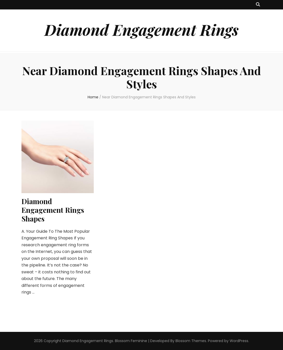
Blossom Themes (190, 340)
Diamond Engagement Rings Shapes (52, 209)
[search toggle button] (258, 4)
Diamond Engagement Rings (141, 29)
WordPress (239, 340)
